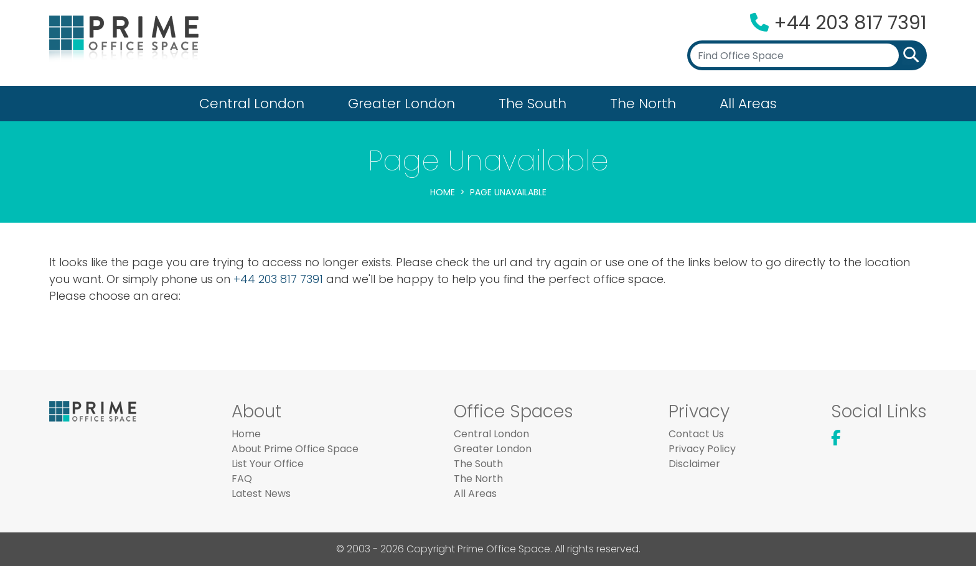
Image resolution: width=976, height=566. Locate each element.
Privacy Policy (702, 449)
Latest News (261, 493)
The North (643, 103)
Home (442, 192)
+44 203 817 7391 (850, 23)
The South (532, 103)
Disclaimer (694, 464)
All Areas (748, 103)
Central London (251, 103)
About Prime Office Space (295, 449)
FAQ (242, 478)
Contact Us (696, 434)
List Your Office (268, 464)
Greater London (401, 103)
